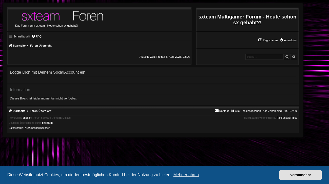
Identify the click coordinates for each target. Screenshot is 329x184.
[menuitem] (288, 40)
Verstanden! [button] (300, 175)
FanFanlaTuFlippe (287, 118)
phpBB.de (47, 123)
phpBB (26, 118)
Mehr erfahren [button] (186, 175)
